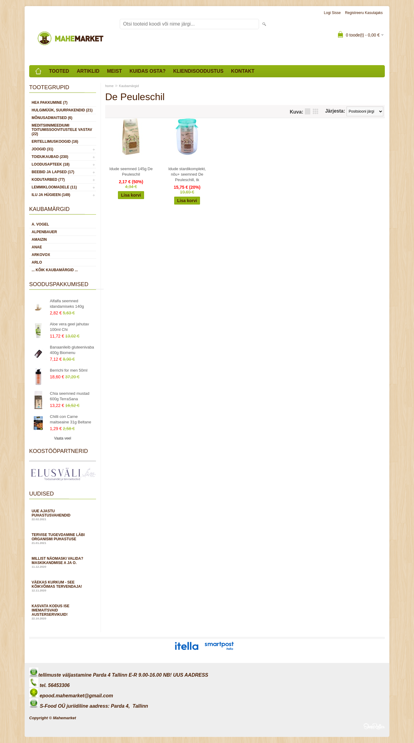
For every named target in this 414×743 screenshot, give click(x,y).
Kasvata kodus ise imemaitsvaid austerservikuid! (63, 612)
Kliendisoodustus (198, 71)
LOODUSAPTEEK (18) (51, 164)
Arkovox (41, 255)
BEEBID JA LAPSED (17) (53, 172)
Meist (114, 71)
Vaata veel (62, 438)
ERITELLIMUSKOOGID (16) (55, 141)
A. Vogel (40, 224)
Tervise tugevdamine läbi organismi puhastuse (63, 539)
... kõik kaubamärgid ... (55, 270)
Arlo (37, 262)
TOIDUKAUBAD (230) (50, 157)
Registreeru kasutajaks (364, 13)
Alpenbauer (44, 232)
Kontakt (242, 71)
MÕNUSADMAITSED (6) (52, 118)
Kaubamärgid (129, 86)
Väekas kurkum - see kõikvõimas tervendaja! (63, 586)
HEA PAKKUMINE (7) (49, 102)
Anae (37, 247)
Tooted (59, 71)
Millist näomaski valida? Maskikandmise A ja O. (63, 562)
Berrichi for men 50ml (69, 370)
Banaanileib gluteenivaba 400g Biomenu (72, 350)
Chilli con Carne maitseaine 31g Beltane (70, 419)
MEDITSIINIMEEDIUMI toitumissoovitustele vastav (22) (62, 129)
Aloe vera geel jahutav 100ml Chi (69, 327)
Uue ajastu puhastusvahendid (63, 515)
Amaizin (39, 239)
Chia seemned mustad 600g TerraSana (69, 396)
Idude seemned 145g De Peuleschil (131, 171)
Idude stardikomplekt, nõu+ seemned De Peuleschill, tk (187, 174)
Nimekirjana (307, 111)
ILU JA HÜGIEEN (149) (51, 195)
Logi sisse (332, 13)
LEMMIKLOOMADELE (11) (54, 187)
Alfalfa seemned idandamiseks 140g (67, 304)
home (109, 86)
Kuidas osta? (147, 71)
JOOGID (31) (42, 149)
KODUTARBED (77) (48, 179)
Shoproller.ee (374, 726)
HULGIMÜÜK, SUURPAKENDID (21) (62, 110)
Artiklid (88, 71)
